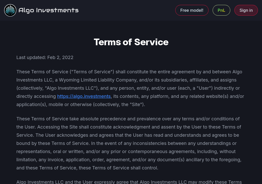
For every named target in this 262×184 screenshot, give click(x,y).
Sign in (246, 10)
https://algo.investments (84, 96)
